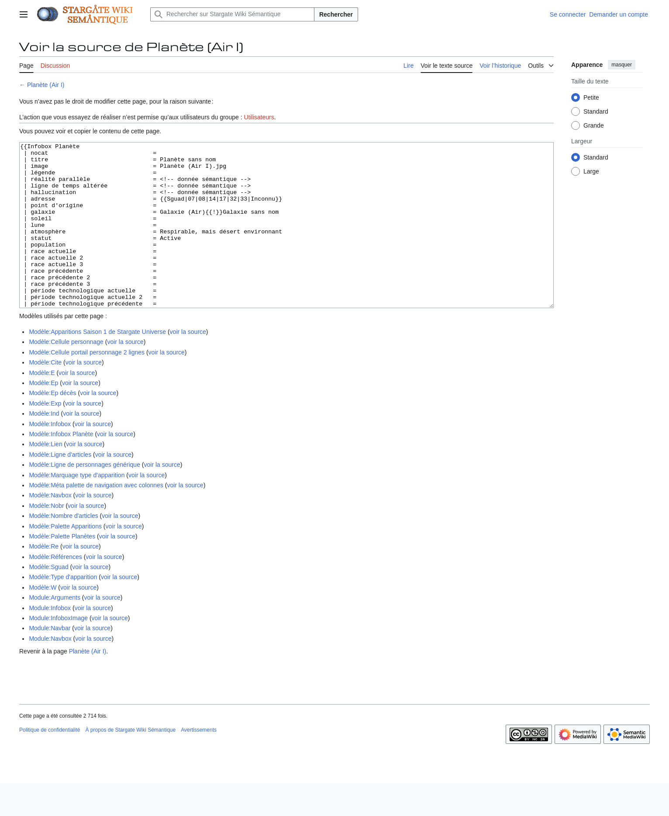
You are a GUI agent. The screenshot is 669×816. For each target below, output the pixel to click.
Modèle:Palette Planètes (62, 569)
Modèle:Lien (45, 476)
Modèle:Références (55, 589)
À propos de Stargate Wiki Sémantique (130, 763)
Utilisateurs (259, 117)
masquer (621, 65)
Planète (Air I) (46, 84)
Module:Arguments (54, 630)
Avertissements (199, 763)
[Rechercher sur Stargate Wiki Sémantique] (232, 14)
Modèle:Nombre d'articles (63, 548)
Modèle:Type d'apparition (63, 609)
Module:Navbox (50, 671)
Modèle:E (42, 405)
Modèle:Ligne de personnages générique (84, 497)
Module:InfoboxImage (58, 650)
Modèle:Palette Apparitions (65, 559)
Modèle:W (42, 620)
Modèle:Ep (43, 415)
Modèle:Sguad (48, 599)
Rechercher (336, 14)
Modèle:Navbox (50, 527)
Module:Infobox (50, 640)
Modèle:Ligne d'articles (60, 487)
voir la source (188, 364)
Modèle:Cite (45, 395)
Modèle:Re (44, 579)
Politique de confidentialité (49, 763)
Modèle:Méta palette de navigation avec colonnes (96, 517)
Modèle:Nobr (46, 538)
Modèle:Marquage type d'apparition (76, 507)
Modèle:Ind (44, 446)
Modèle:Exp (45, 436)
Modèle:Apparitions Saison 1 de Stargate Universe (97, 364)
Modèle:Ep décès (52, 425)
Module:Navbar (49, 660)
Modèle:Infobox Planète (61, 466)
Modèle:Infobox (50, 456)
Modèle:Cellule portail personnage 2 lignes (87, 385)
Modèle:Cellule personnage (66, 374)
